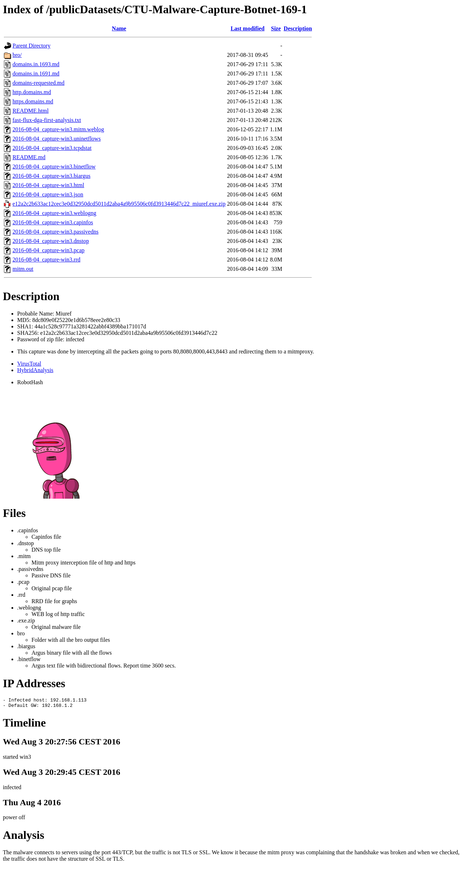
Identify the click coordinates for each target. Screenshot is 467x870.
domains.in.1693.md (36, 64)
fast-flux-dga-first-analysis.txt (47, 120)
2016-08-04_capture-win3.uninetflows (57, 139)
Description (298, 28)
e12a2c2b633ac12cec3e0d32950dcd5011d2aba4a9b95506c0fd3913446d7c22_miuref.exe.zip (119, 204)
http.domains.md (32, 92)
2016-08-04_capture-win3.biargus (51, 176)
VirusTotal (29, 364)
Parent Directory (31, 46)
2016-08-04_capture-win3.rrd (46, 259)
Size (276, 28)
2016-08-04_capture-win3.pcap (48, 250)
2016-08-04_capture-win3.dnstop (51, 241)
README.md (29, 157)
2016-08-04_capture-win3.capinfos (53, 222)
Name (119, 28)
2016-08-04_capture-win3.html (48, 185)
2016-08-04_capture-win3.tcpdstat (52, 148)
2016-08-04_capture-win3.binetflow (54, 166)
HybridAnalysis (35, 370)
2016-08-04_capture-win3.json (48, 194)
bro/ (17, 55)
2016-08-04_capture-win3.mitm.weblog (58, 129)
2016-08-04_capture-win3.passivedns (55, 232)
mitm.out (23, 269)
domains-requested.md (38, 83)
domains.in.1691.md (36, 73)
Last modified (248, 28)
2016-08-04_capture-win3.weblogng (54, 213)
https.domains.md (33, 101)
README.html (31, 111)
